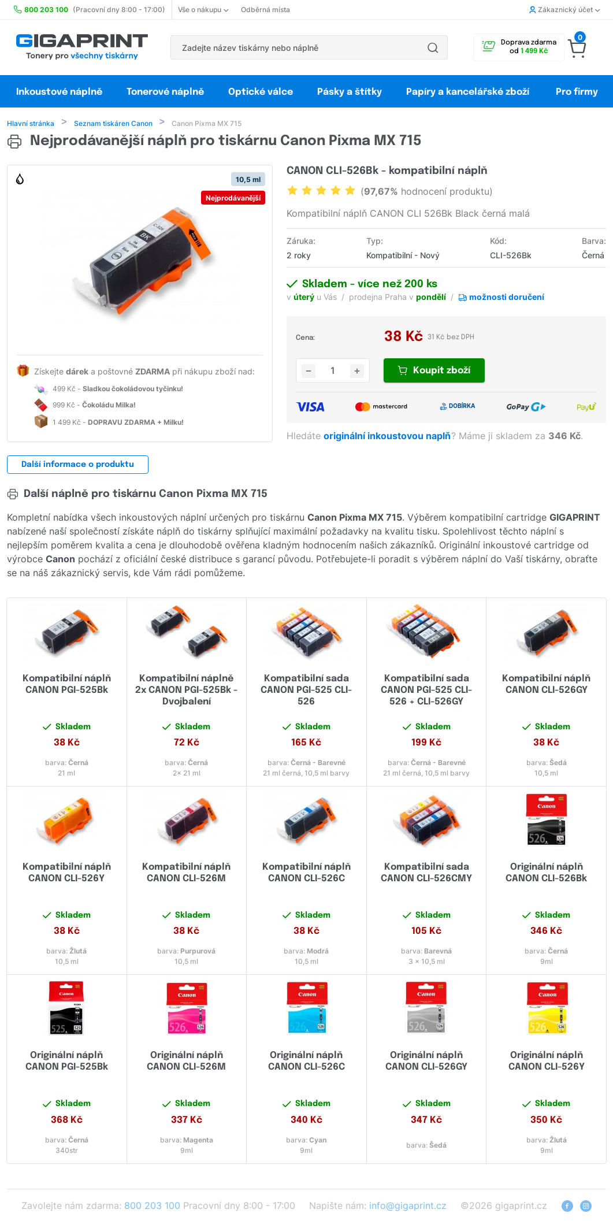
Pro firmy (577, 92)
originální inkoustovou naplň (388, 437)
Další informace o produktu (77, 466)
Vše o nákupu (203, 9)
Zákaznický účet (564, 9)
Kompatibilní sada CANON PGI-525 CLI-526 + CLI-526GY (426, 691)
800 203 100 (152, 1206)
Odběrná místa (265, 9)
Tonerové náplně (165, 92)
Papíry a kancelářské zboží (469, 92)
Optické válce (260, 92)
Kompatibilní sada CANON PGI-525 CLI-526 (306, 691)
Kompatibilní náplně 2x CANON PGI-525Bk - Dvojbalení (186, 691)
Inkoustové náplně (59, 92)
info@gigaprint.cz (408, 1206)
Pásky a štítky (349, 92)
